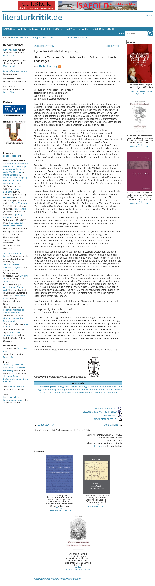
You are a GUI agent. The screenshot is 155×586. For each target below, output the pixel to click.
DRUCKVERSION (112, 415)
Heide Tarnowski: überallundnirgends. (12, 266)
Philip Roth (23, 163)
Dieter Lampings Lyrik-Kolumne (73, 37)
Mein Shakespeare (11, 174)
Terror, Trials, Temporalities (12, 334)
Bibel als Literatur (16, 386)
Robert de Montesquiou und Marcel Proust (14, 311)
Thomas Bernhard (11, 190)
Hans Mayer (8, 55)
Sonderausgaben (11, 155)
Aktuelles (9, 28)
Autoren (58, 28)
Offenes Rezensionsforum (15, 71)
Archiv (22, 28)
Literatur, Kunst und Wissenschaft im (14, 367)
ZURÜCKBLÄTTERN (44, 45)
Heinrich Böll (9, 166)
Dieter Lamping (48, 66)
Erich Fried (8, 197)
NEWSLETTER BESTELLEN (108, 419)
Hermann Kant (10, 177)
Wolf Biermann (16, 172)
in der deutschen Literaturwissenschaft (13, 398)
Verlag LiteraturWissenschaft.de (59, 509)
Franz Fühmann (19, 203)
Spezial (33, 28)
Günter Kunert (10, 163)
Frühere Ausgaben (20, 37)
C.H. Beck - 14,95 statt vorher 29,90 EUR (139, 92)
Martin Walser (12, 169)
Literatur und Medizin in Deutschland (14, 319)
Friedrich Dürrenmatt (12, 182)
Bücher (45, 28)
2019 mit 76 (8, 281)
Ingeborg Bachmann (12, 216)
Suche (120, 33)
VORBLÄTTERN (114, 45)
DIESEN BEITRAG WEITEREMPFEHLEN (102, 411)
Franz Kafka (8, 357)
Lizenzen (98, 446)
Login (110, 28)
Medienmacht (9, 66)
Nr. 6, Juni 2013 (39, 37)
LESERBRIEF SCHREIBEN (108, 408)
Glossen (52, 37)
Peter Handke (19, 208)
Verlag (149, 15)
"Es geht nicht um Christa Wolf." (13, 287)
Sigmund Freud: (15, 379)
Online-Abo (8, 92)
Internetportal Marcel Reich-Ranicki (13, 224)
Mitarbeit (84, 28)
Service (71, 28)
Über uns (98, 28)
